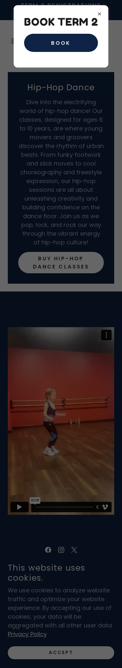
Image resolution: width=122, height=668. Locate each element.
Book (61, 43)
